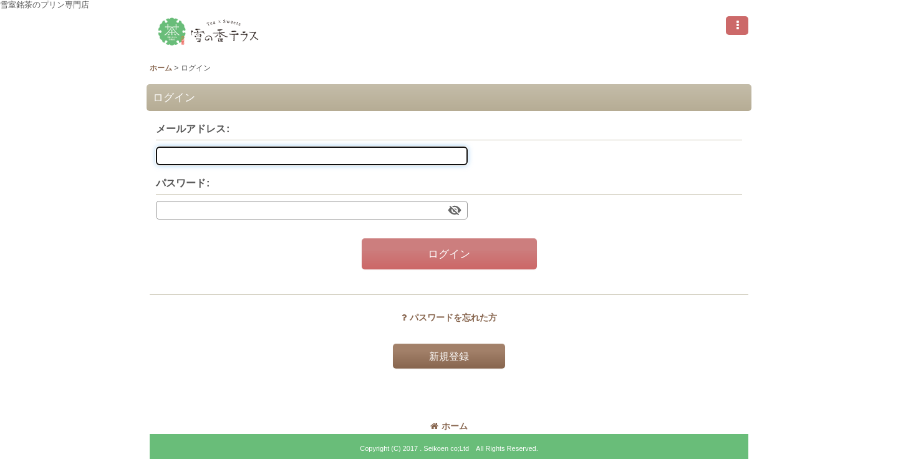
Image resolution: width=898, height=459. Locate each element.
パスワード (181, 182)
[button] (737, 25)
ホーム (449, 426)
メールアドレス (191, 128)
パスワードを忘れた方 (449, 317)
